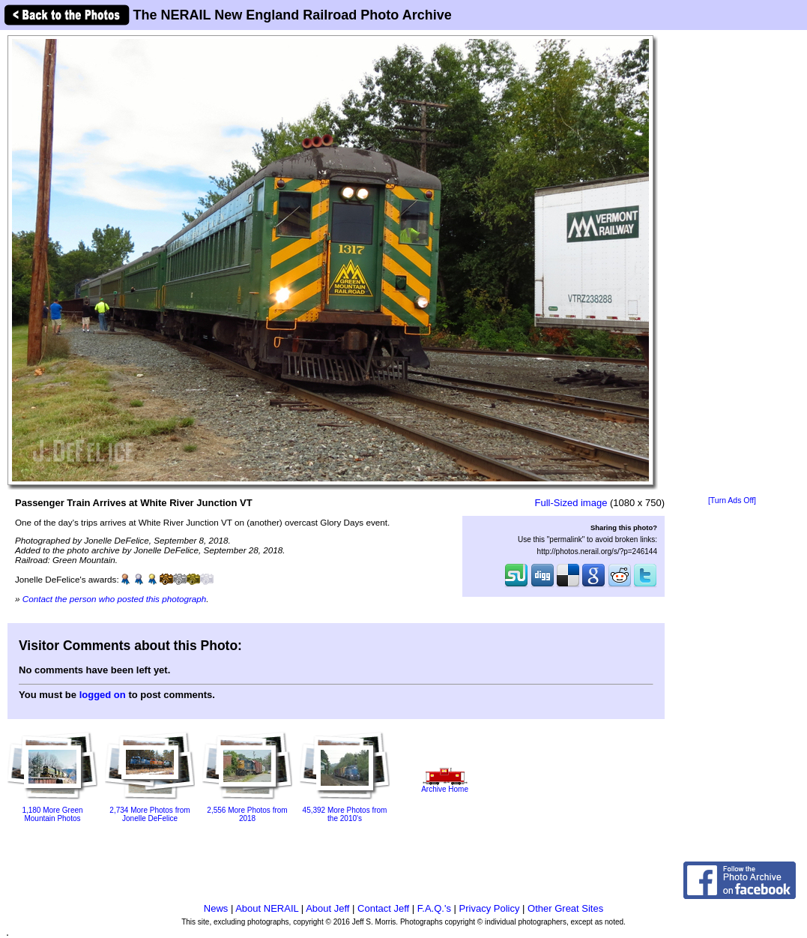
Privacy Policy (489, 908)
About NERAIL (266, 908)
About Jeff (327, 908)
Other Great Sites (565, 908)
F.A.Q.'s (434, 908)
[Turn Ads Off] (732, 500)
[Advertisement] (732, 264)
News (216, 908)
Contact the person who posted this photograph (114, 599)
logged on (102, 694)
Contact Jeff (383, 908)
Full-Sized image (571, 502)
